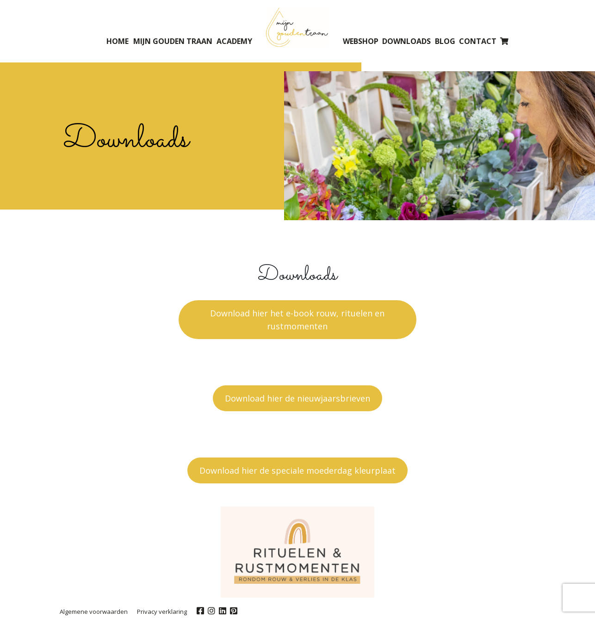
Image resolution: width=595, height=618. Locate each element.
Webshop (360, 41)
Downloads (406, 41)
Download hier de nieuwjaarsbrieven (297, 398)
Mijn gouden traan (172, 41)
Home (117, 41)
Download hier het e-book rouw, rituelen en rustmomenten (297, 320)
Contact (477, 41)
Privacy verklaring (162, 611)
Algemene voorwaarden (94, 611)
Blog (445, 41)
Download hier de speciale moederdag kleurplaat (297, 470)
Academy (234, 41)
